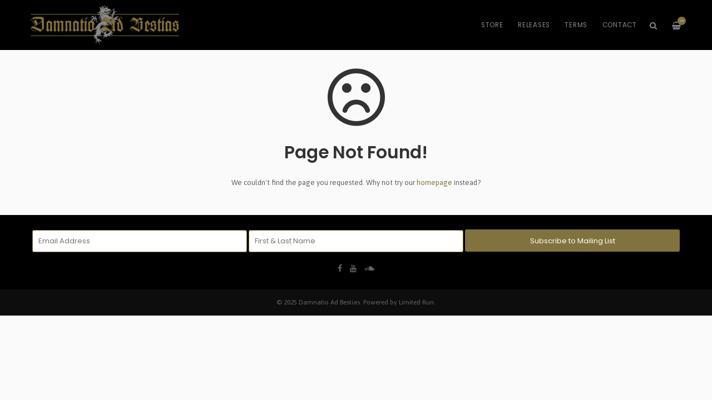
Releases (534, 25)
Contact (619, 25)
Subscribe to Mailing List (572, 241)
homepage (434, 182)
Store (492, 25)
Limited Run (416, 302)
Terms (576, 25)
